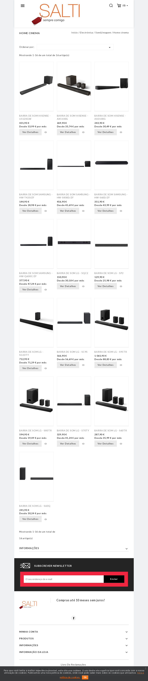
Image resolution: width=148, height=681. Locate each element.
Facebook (73, 618)
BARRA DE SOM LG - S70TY (73, 430)
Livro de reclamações (73, 664)
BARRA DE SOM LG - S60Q (34, 505)
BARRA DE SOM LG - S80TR (35, 430)
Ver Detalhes (30, 132)
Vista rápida (45, 132)
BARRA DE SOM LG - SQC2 (72, 273)
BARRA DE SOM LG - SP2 (109, 273)
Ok (85, 677)
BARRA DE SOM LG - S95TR (110, 351)
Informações (29, 548)
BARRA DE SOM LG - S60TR (110, 430)
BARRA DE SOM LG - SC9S (72, 351)
